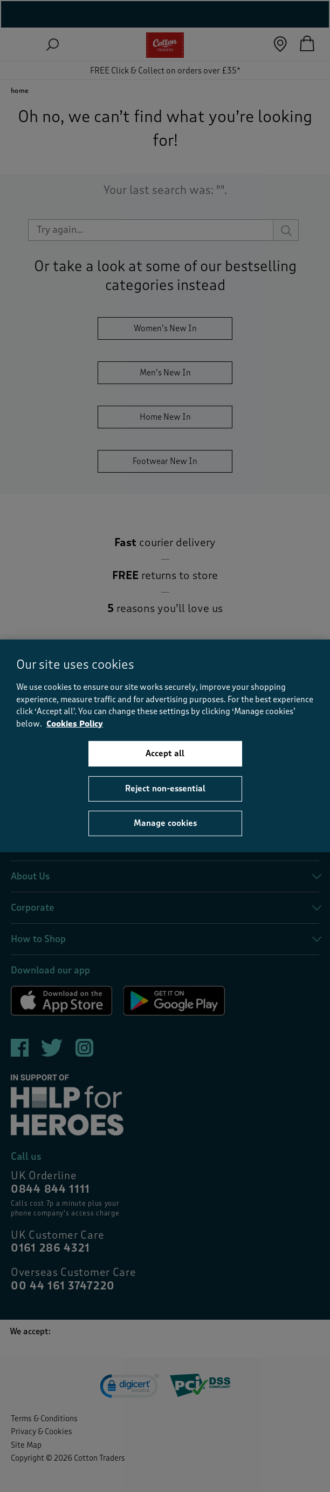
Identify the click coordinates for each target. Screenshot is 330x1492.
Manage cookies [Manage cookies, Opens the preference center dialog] (165, 823)
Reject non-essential (165, 789)
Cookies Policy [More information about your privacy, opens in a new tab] (74, 724)
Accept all (165, 753)
